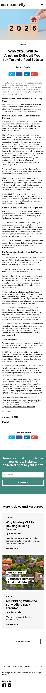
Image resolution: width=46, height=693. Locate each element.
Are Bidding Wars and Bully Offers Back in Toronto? (21, 604)
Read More (12, 548)
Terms (29, 666)
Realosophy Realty (31, 379)
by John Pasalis (13, 533)
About (8, 666)
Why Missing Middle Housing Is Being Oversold (20, 525)
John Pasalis (24, 67)
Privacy (38, 666)
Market (23, 44)
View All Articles (23, 641)
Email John (6, 411)
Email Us (19, 666)
